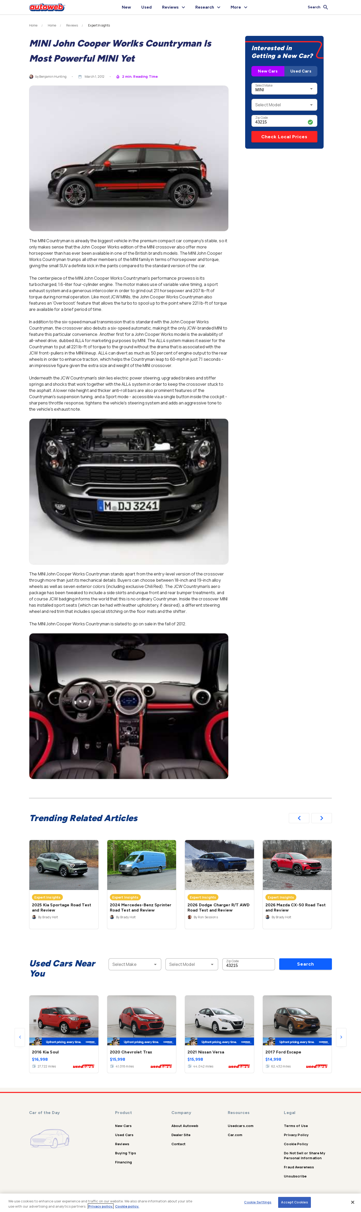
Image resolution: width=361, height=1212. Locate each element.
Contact (178, 1144)
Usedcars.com (241, 1125)
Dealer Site (181, 1134)
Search (305, 964)
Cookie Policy (296, 1144)
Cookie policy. (127, 1206)
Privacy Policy (296, 1134)
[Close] (352, 1202)
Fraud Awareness (299, 1167)
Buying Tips (125, 1153)
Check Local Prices (284, 137)
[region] (180, 1203)
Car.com (235, 1134)
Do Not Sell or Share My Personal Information (304, 1155)
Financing (123, 1162)
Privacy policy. (100, 1206)
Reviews (72, 25)
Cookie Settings (257, 1202)
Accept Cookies (294, 1202)
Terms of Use (296, 1125)
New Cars (268, 71)
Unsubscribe (295, 1176)
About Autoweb (184, 1125)
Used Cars (300, 71)
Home (33, 25)
